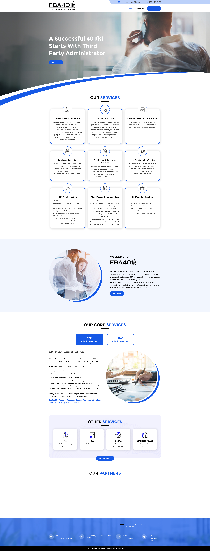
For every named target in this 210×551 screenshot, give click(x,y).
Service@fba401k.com (131, 2)
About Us (140, 8)
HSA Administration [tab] (120, 339)
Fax (150, 535)
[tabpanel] (105, 376)
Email (58, 535)
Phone (126, 535)
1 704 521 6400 (155, 2)
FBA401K (95, 548)
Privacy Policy (119, 548)
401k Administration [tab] (89, 339)
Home (131, 8)
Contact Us (154, 8)
